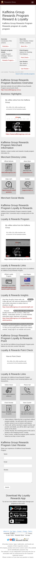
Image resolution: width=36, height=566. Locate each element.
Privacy (25, 531)
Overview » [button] (5, 46)
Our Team (13, 531)
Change (30, 533)
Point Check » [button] (25, 57)
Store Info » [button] (24, 46)
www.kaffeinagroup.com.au (9, 172)
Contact (19, 531)
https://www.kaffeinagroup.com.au (11, 90)
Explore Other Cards (27, 285)
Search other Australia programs (25, 74)
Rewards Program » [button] (8, 60)
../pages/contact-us (27, 190)
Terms (30, 531)
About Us (6, 531)
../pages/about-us (27, 172)
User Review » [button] (25, 68)
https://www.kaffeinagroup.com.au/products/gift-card (17, 307)
